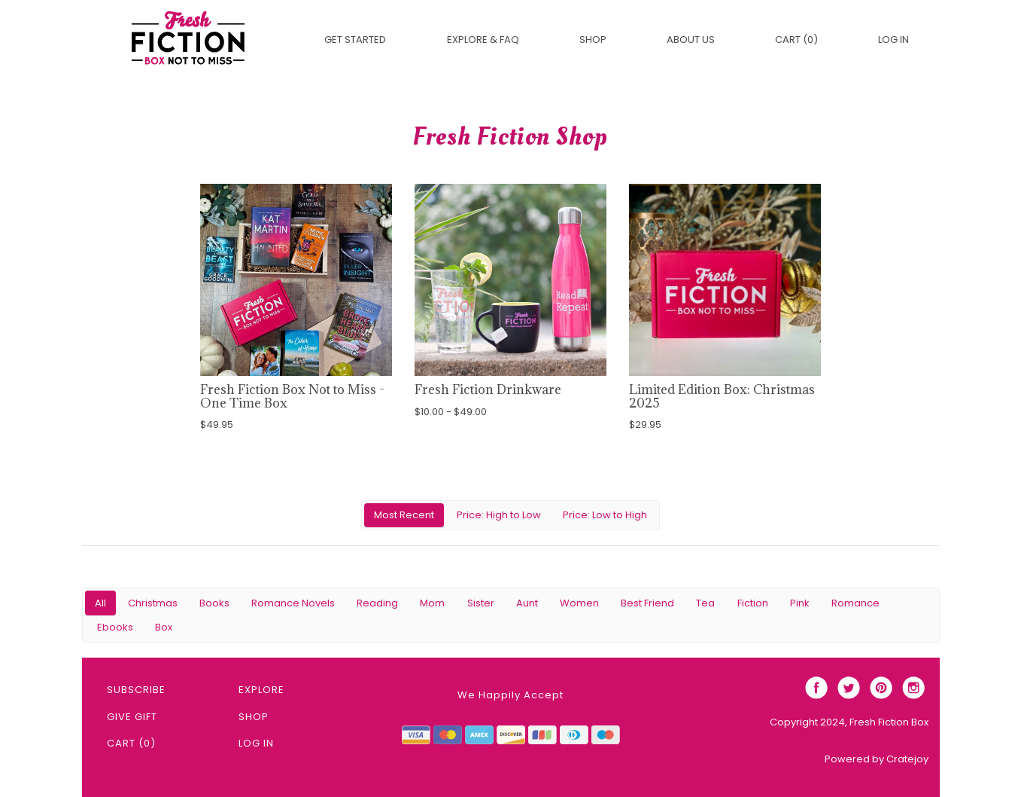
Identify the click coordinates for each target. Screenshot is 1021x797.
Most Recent (404, 515)
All (100, 603)
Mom (432, 603)
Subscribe (136, 689)
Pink (800, 603)
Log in (893, 39)
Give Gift (132, 717)
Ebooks (115, 627)
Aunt (527, 603)
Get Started (355, 39)
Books (214, 603)
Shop (592, 39)
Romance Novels (293, 603)
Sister (480, 603)
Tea (705, 603)
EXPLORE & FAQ (483, 39)
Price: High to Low (499, 515)
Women (579, 603)
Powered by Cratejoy (876, 759)
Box (163, 627)
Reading (377, 603)
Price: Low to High (605, 515)
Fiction (752, 603)
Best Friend (647, 603)
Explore (261, 689)
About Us (691, 39)
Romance (855, 603)
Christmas (153, 603)
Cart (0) (796, 39)
